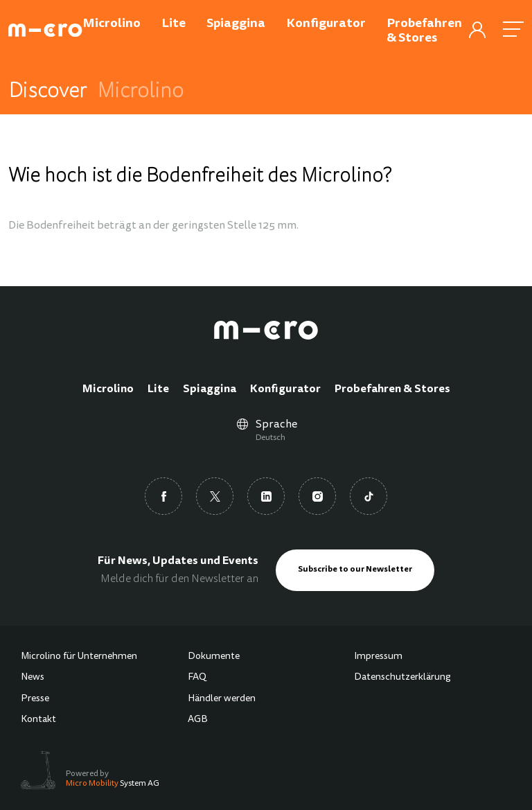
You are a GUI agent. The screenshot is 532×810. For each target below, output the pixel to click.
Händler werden (222, 699)
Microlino (108, 389)
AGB (198, 720)
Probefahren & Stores (392, 389)
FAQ (197, 678)
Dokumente (214, 657)
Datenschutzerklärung (402, 678)
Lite (158, 389)
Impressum (378, 657)
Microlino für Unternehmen (79, 657)
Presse (35, 699)
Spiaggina (209, 389)
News (32, 678)
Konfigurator (285, 389)
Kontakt (38, 720)
